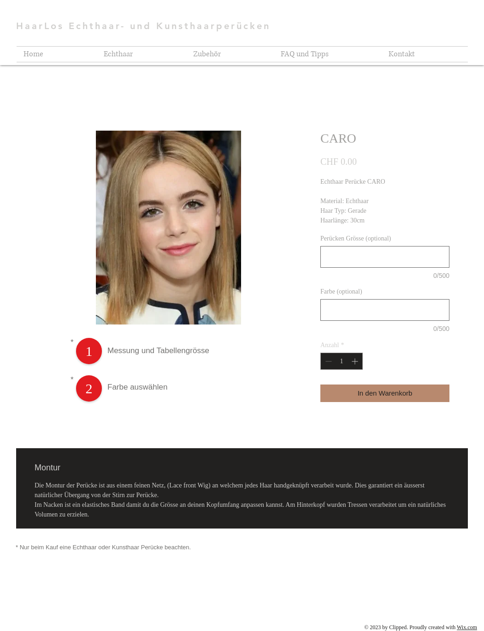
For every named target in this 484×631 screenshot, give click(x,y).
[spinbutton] (341, 361)
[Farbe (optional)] (385, 310)
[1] (89, 351)
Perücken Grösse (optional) (355, 238)
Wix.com (467, 627)
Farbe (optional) (341, 291)
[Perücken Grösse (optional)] (385, 257)
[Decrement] (327, 361)
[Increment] (355, 361)
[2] (89, 388)
